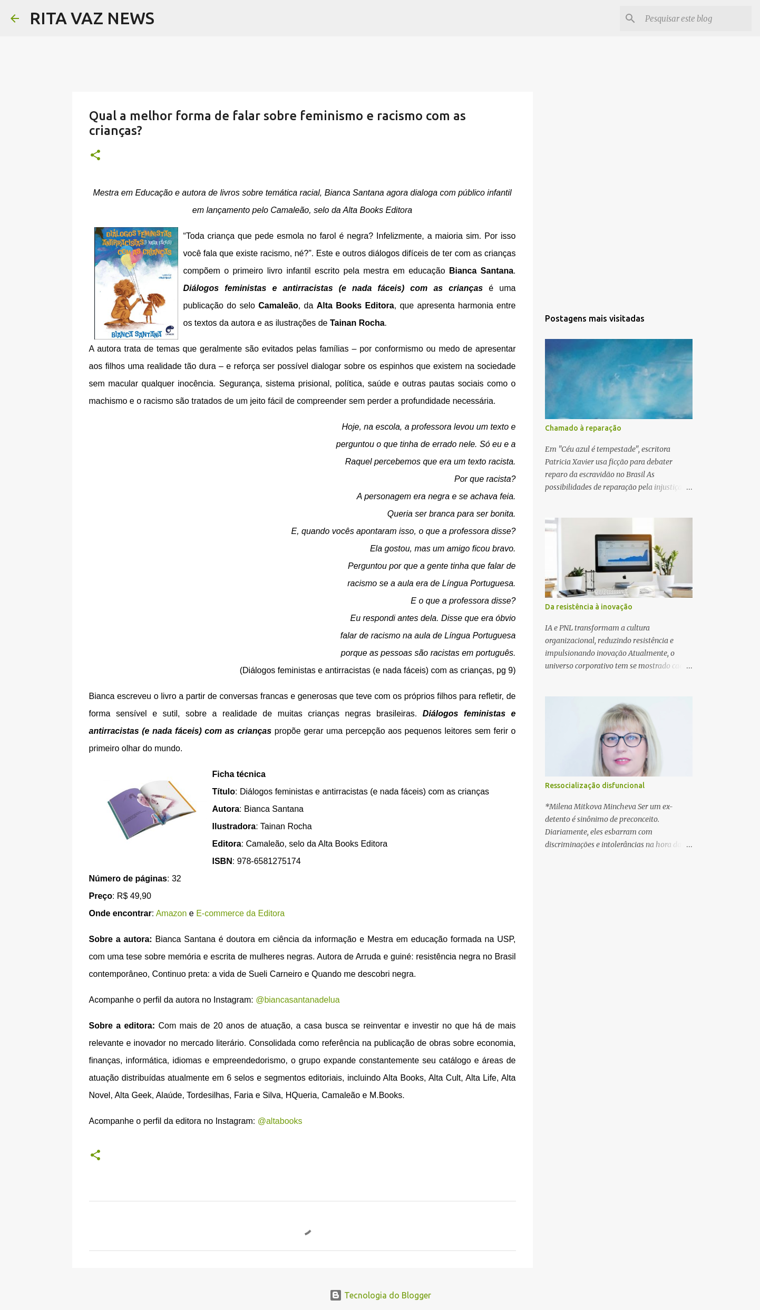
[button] (95, 156)
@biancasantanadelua (297, 999)
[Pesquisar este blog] (696, 18)
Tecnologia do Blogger (380, 1295)
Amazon (171, 913)
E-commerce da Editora (240, 913)
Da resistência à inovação (588, 607)
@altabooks (280, 1121)
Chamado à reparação (583, 428)
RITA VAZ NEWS (92, 17)
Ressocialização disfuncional (595, 785)
